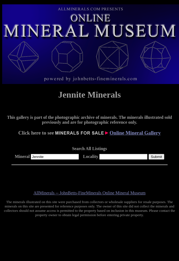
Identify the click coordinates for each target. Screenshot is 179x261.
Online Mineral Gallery (135, 133)
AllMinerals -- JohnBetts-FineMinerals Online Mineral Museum (89, 193)
